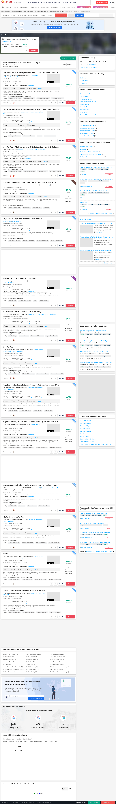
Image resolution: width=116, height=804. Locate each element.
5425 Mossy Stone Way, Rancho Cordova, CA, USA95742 (96, 363)
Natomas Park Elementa (25, 301)
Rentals (46, 3)
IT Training (53, 3)
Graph (65, 790)
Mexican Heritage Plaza (88, 133)
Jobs (59, 3)
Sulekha (6, 2)
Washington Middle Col (56, 241)
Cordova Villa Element (14, 374)
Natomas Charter (44, 301)
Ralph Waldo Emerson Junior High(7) (59, 672)
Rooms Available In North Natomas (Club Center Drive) (22, 312)
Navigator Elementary (28, 447)
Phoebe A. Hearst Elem (57, 98)
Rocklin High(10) (30, 662)
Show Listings (61, 15)
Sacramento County (10, 77)
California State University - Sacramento (21, 96)
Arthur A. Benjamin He (50, 136)
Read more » (99, 233)
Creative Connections (54, 543)
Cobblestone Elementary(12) (33, 654)
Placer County (41, 593)
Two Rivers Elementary (28, 241)
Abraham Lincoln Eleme (42, 374)
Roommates (39, 3)
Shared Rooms (35, 8)
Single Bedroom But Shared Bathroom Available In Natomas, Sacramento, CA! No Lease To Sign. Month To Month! (31, 385)
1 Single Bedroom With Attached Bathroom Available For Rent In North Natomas (31, 110)
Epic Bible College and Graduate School (92, 154)
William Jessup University (17, 610)
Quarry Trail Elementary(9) (56, 669)
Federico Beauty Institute (17, 206)
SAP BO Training (84, 426)
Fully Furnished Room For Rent (13, 517)
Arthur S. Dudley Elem (14, 543)
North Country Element (27, 543)
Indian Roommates (5, 12)
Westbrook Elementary (14, 612)
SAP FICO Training (85, 429)
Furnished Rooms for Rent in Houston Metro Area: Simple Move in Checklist (96, 237)
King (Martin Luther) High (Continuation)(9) (13, 669)
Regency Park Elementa (51, 336)
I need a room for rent (8, 15)
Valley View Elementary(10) (57, 659)
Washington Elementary (14, 136)
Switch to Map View (68, 58)
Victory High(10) (7, 664)
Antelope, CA (32, 520)
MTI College (14, 541)
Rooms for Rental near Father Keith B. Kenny (101, 214)
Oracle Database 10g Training (88, 442)
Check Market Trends (36, 698)
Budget (50, 15)
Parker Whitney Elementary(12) (57, 657)
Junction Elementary (55, 612)
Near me (8, 8)
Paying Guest (45, 8)
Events (32, 3)
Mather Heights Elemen (40, 579)
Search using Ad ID (106, 15)
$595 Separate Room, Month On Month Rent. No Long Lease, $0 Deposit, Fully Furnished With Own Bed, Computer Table (20, 39)
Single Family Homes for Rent (88, 102)
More (78, 3)
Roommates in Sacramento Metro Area (37, 12)
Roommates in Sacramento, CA (55, 12)
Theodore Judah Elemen (43, 98)
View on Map (19, 77)
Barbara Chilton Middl (42, 612)
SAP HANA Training (85, 431)
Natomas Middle (38, 411)
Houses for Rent (84, 107)
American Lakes (37, 208)
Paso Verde (22, 506)
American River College (87, 147)
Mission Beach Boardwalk (88, 136)
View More (61, 103)
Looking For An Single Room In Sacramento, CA (93, 513)
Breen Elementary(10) (55, 662)
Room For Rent (8, 347)
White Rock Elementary (28, 374)
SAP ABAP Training (85, 423)
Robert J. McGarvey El (14, 579)
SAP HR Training (84, 434)
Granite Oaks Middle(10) (9, 662)
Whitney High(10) (30, 664)
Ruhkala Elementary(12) (8, 657)
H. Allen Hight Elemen (25, 411)
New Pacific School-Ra (14, 447)
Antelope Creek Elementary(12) (10, 654)
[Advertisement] (38, 262)
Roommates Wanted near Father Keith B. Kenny (100, 551)
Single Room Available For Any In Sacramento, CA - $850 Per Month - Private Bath (31, 73)
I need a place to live (84, 8)
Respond (33, 51)
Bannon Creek (26, 208)
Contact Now (109, 175)
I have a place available (101, 8)
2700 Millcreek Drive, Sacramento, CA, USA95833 (94, 352)
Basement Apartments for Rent (89, 115)
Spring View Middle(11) (32, 659)
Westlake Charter (13, 411)
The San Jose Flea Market (88, 125)
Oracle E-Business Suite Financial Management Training (95, 444)
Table (71, 790)
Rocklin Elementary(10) (32, 667)
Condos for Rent (84, 96)
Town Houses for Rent (86, 99)
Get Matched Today (55, 28)
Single (82, 515)
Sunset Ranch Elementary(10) (57, 664)
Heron (35, 301)
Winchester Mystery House (88, 131)
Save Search (79, 15)
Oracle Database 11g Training (88, 439)
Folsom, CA (84, 210)
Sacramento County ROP (57, 374)
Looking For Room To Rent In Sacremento (92, 523)
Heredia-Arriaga (13, 336)
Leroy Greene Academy (14, 241)
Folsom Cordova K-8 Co (55, 579)
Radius (43, 15)
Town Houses (71, 8)
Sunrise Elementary (27, 579)
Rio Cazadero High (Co (55, 171)
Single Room (30, 85)
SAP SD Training (84, 436)
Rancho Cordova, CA (86, 186)
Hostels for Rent (84, 110)
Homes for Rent (84, 104)
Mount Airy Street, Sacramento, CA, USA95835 (93, 330)
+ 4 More (41, 323)
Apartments (54, 8)
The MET (39, 136)
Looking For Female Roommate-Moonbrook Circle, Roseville (24, 591)
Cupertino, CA (85, 175)
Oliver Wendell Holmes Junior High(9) (59, 667)
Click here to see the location (88, 67)
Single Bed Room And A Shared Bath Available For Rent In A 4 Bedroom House (30, 485)
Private (5, 554)
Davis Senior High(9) (31, 672)
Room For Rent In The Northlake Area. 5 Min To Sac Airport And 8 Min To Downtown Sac (31, 147)
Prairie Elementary (42, 171)
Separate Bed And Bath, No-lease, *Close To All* (20, 279)
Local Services (70, 3)
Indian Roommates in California (19, 12)
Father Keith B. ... (33, 15)
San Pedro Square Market (88, 128)
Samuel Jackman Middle (15, 171)
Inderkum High (12, 301)
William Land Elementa (28, 136)
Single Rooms (24, 8)
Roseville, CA (34, 593)
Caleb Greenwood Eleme (15, 98)
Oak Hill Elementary (41, 543)
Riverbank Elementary (42, 241)
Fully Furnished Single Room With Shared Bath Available (22, 219)
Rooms (16, 8)
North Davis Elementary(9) (32, 669)
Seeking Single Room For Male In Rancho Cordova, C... (95, 533)
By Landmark (22, 15)
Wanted (88, 515)
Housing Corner (85, 220)
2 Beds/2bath (83, 203)
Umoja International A (29, 98)
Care (63, 3)
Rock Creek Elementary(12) (57, 654)
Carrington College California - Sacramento (21, 372)
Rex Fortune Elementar (28, 612)
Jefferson (46, 208)
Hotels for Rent (84, 112)
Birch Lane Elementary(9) (9, 672)
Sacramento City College (17, 134)
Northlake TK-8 (48, 411)
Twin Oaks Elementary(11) (9, 659)
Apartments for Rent (85, 94)
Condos (62, 8)
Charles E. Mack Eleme (29, 171)
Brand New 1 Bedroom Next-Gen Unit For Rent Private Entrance (98, 191)
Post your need (94, 802)
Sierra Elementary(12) (31, 657)
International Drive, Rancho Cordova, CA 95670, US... (95, 341)
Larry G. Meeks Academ (14, 208)
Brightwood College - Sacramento (90, 152)
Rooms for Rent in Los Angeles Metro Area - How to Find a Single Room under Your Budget (96, 224)
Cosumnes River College (17, 169)
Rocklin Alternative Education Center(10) (13, 667)
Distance (70, 64)
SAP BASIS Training (85, 421)
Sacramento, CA (7, 42)
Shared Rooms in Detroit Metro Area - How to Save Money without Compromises (96, 251)
